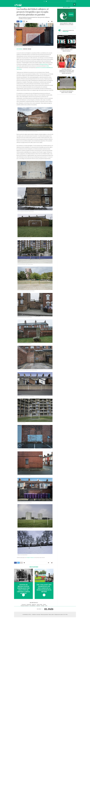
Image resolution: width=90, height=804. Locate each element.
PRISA (66, 614)
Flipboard (32, 557)
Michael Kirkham (44, 64)
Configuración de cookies (58, 614)
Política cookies (51, 614)
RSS (64, 614)
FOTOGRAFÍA (19, 7)
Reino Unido (39, 604)
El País (18, 1)
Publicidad (34, 614)
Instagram (28, 557)
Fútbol (44, 604)
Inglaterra (34, 604)
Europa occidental (24, 605)
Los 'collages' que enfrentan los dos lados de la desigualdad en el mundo (44, 588)
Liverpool (24, 604)
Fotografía (29, 604)
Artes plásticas (32, 605)
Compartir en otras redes (24, 21)
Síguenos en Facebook (44, 1)
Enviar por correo (51, 21)
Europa (42, 605)
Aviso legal (38, 614)
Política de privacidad (44, 614)
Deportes (38, 605)
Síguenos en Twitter (46, 1)
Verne (18, 5)
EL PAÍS (48, 609)
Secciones (74, 4)
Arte (46, 605)
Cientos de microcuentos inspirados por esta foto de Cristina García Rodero (23, 589)
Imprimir (48, 21)
